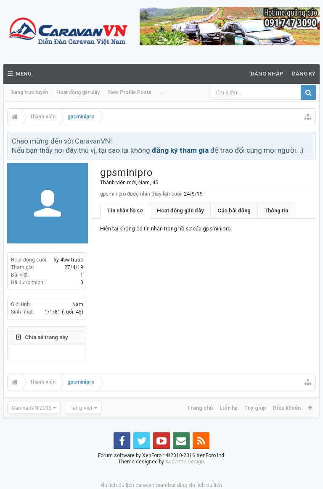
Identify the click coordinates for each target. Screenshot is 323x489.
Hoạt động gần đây (78, 92)
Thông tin (276, 210)
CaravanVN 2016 (31, 408)
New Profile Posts (129, 92)
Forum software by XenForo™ (161, 455)
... (162, 92)
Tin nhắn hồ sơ (125, 210)
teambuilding (172, 485)
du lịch (126, 485)
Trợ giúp (255, 408)
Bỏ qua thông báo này (310, 140)
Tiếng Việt (81, 408)
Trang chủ (200, 408)
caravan (144, 485)
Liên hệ (229, 408)
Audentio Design (184, 462)
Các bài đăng (234, 210)
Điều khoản (287, 408)
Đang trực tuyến (29, 92)
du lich (109, 485)
